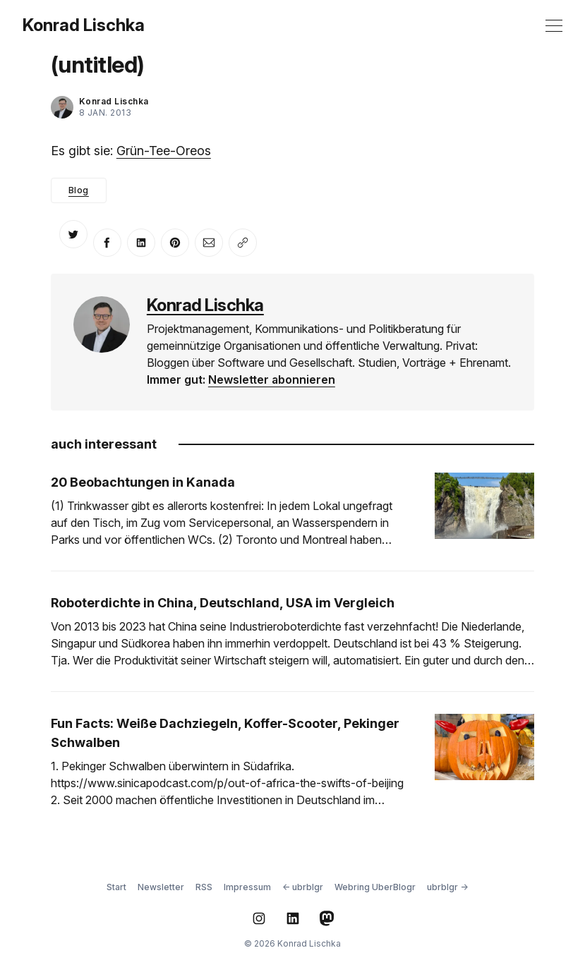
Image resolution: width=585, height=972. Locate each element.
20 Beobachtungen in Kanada (143, 482)
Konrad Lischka (84, 25)
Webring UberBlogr (375, 887)
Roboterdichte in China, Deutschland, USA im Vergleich (222, 602)
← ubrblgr (302, 887)
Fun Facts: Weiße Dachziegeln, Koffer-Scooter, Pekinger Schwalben (225, 733)
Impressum (247, 887)
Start (116, 887)
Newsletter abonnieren (271, 379)
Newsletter (161, 887)
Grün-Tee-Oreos (163, 150)
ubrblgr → (447, 887)
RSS (203, 887)
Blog (78, 190)
